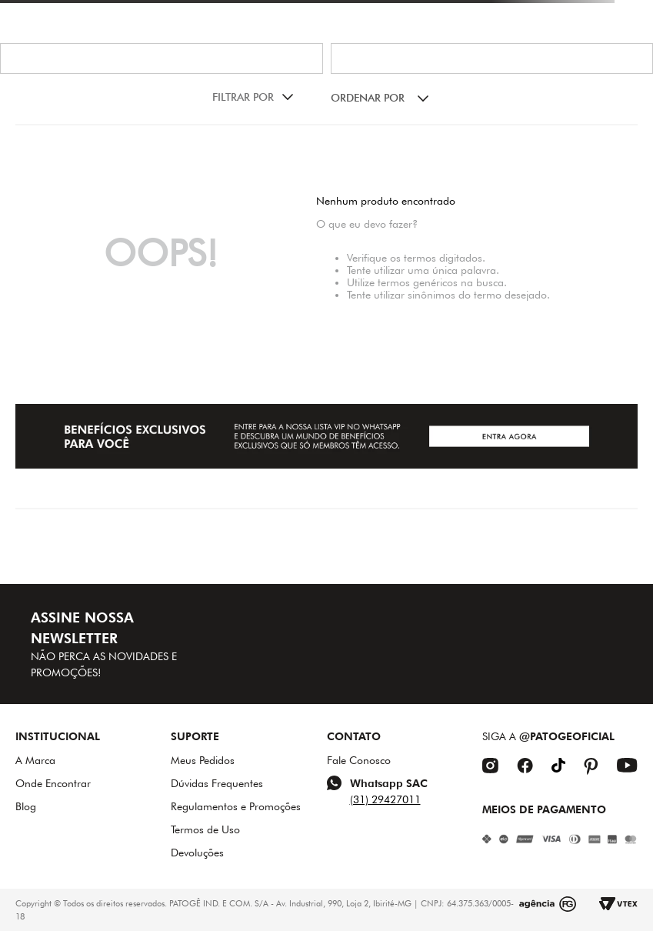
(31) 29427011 (385, 799)
